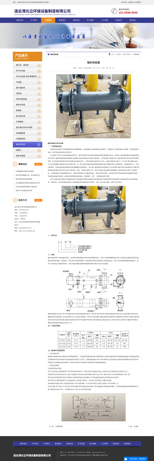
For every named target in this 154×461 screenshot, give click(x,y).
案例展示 (62, 20)
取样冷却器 (20, 105)
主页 (112, 54)
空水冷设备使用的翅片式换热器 (26, 187)
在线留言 (131, 2)
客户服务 (90, 20)
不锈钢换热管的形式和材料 (25, 171)
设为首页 (124, 2)
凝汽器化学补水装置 (24, 127)
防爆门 (18, 150)
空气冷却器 (20, 71)
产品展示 (48, 20)
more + (38, 164)
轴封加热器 (20, 144)
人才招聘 (104, 20)
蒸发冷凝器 (20, 156)
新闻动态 (76, 20)
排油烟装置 (20, 133)
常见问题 (81, 444)
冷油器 (18, 82)
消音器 (18, 93)
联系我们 (138, 2)
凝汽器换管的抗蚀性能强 (24, 179)
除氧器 (18, 110)
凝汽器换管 (20, 88)
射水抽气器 (20, 116)
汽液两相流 (20, 139)
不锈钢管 (19, 122)
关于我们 (34, 20)
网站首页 (19, 20)
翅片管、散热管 (22, 65)
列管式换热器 (21, 99)
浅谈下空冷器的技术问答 (24, 190)
